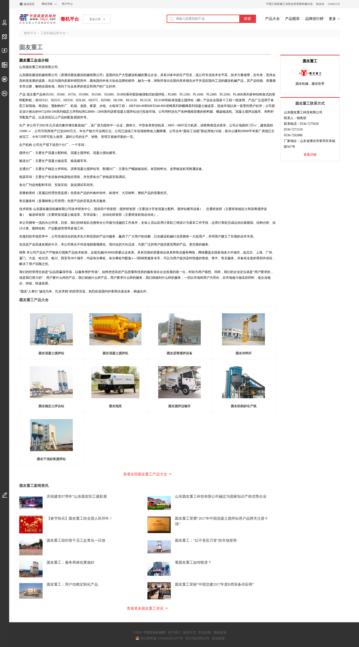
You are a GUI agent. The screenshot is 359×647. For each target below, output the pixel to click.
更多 (332, 19)
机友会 (320, 3)
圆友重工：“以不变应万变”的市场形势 (206, 540)
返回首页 (29, 4)
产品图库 (292, 19)
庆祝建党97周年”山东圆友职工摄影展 (77, 496)
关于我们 (174, 632)
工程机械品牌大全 (53, 33)
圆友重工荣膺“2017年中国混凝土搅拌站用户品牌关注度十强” (221, 521)
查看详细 (310, 154)
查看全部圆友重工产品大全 (145, 474)
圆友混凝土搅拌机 (115, 353)
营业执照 (218, 638)
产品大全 (272, 19)
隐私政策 (220, 632)
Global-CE (334, 3)
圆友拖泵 (115, 406)
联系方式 (189, 632)
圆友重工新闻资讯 (34, 486)
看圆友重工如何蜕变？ (193, 562)
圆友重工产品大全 (34, 300)
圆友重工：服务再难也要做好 (70, 562)
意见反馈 (204, 632)
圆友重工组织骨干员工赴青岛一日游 (76, 540)
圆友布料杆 (244, 353)
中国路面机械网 (37, 19)
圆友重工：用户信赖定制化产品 (72, 584)
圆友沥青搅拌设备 (179, 353)
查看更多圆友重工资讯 (145, 608)
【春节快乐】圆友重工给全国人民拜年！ (80, 518)
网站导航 (47, 3)
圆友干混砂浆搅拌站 (51, 459)
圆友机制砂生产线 (243, 406)
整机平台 (70, 19)
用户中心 (67, 3)
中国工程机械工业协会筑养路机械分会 (289, 3)
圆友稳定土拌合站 (51, 406)
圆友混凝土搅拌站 (51, 353)
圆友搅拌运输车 (179, 406)
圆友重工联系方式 (310, 103)
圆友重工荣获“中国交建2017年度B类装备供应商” (214, 584)
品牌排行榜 (314, 19)
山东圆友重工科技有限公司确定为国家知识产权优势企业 (221, 496)
